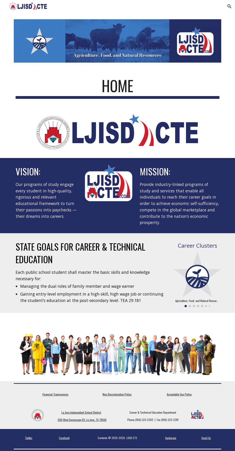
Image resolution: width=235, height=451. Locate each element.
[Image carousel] (197, 279)
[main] (117, 88)
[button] (229, 6)
